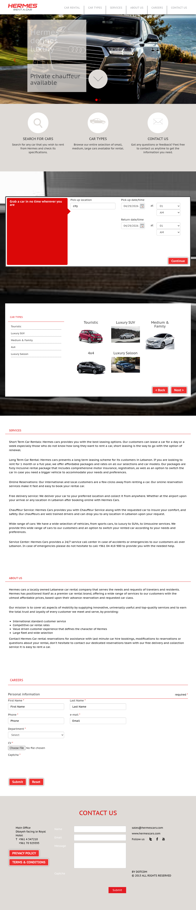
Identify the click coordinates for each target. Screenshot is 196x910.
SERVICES (116, 7)
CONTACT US (179, 7)
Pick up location (81, 200)
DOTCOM (141, 860)
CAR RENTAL (72, 7)
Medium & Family (22, 340)
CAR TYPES (95, 7)
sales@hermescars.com (147, 816)
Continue (178, 261)
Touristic (16, 326)
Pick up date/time (133, 200)
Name (58, 817)
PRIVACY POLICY (24, 841)
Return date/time (132, 219)
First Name (16, 688)
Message (60, 834)
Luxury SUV (18, 333)
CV (10, 731)
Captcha (14, 743)
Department (17, 717)
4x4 (13, 347)
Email (58, 825)
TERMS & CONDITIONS (28, 850)
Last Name (78, 688)
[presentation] (37, 753)
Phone (13, 703)
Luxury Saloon (19, 354)
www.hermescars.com (146, 821)
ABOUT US (136, 7)
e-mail (75, 703)
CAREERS (157, 7)
